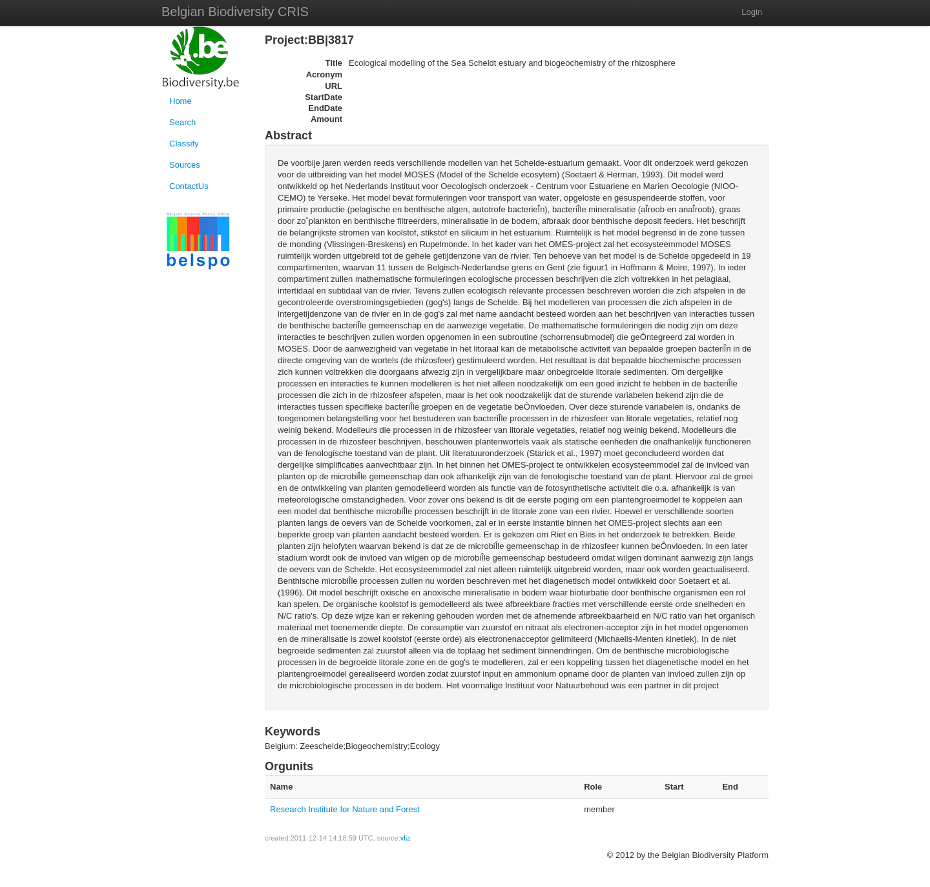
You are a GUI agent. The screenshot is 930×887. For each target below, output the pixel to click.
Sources (184, 165)
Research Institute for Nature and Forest (345, 809)
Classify (184, 143)
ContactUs (189, 186)
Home (180, 101)
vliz (405, 838)
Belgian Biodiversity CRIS (235, 12)
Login (751, 12)
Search (182, 122)
